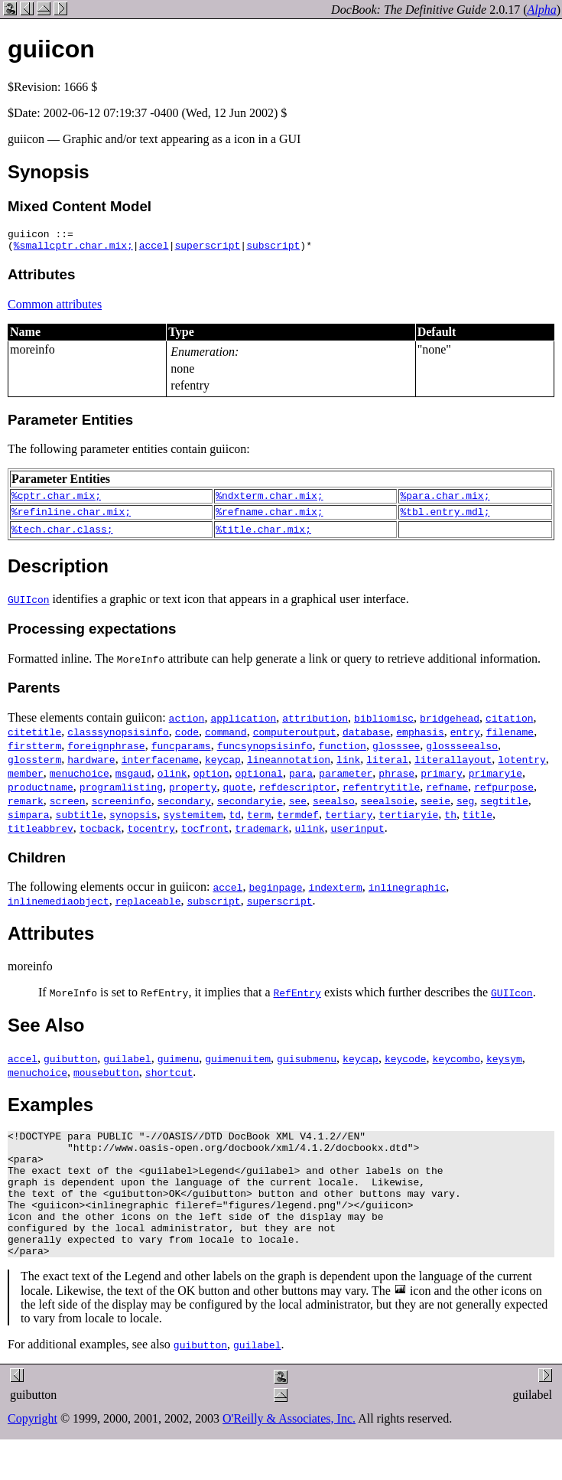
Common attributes (55, 308)
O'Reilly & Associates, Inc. (289, 1452)
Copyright (32, 1452)
